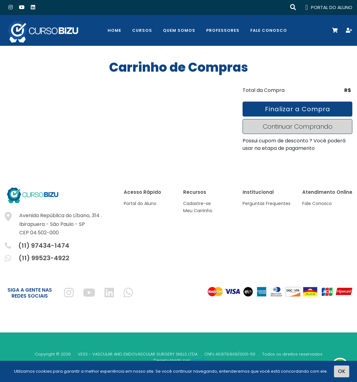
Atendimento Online (327, 192)
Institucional (258, 192)
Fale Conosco (268, 30)
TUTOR (197, 360)
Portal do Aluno (140, 203)
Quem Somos (179, 30)
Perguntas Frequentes (266, 203)
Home (114, 30)
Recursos (194, 192)
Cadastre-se (197, 203)
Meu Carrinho (197, 211)
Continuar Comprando (297, 126)
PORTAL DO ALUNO (328, 7)
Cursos (142, 30)
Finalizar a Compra (297, 109)
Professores (222, 30)
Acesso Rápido (142, 192)
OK (341, 371)
